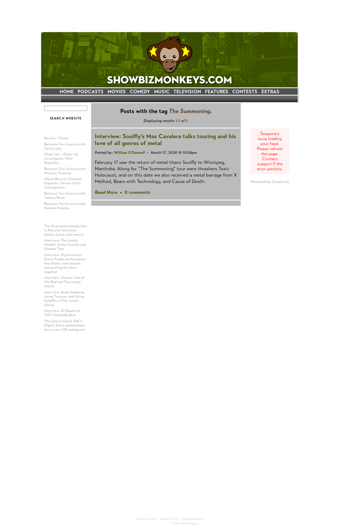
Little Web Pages (184, 523)
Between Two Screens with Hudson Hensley (65, 206)
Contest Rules (193, 519)
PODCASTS (91, 92)
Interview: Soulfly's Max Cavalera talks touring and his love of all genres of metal (165, 140)
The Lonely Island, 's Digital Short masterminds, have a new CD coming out (65, 325)
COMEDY (140, 92)
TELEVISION (187, 92)
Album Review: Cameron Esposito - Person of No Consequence (63, 183)
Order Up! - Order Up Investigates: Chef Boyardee (61, 158)
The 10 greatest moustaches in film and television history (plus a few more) (65, 230)
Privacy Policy (146, 519)
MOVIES (117, 92)
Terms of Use (170, 519)
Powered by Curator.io (270, 181)
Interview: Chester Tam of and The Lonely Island (64, 282)
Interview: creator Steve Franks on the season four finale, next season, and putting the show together (65, 263)
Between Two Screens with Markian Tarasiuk (65, 171)
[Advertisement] (169, 16)
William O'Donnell (129, 152)
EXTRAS (270, 92)
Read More (106, 192)
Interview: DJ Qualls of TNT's (62, 313)
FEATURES (216, 92)
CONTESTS (244, 92)
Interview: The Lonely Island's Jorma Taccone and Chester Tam (65, 244)
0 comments (137, 192)
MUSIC (162, 92)
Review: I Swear (56, 138)
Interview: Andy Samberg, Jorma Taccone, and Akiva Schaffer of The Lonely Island (64, 298)
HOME (67, 92)
